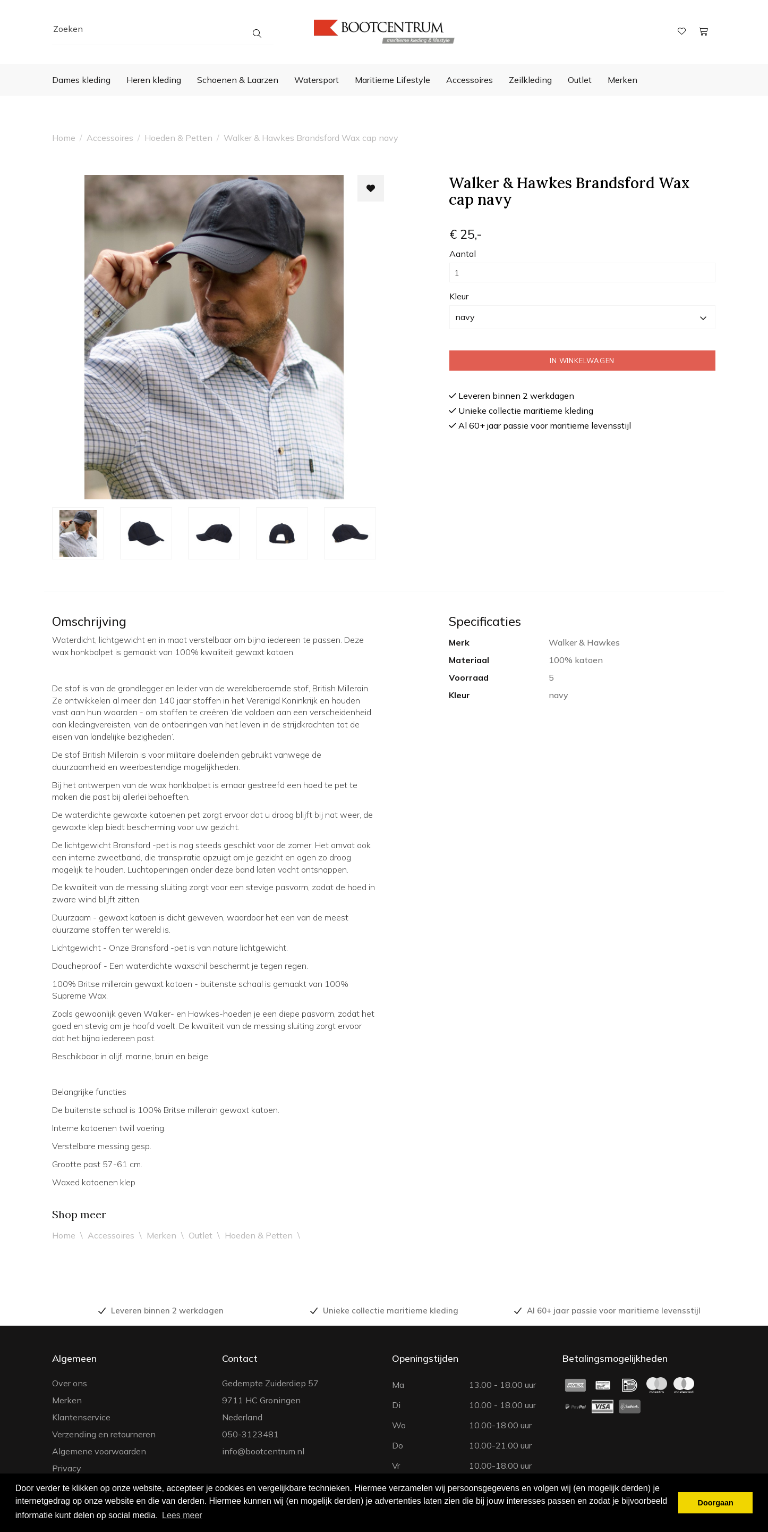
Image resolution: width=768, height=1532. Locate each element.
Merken (622, 79)
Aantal (462, 253)
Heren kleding (153, 79)
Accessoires (469, 79)
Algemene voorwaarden (99, 1451)
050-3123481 (250, 1434)
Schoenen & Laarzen (237, 79)
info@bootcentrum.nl (263, 1451)
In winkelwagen (582, 360)
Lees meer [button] (182, 1515)
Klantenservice (81, 1417)
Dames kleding (81, 79)
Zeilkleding (530, 79)
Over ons (69, 1383)
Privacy (66, 1468)
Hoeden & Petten (178, 137)
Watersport (316, 79)
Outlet (580, 79)
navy (581, 317)
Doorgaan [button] (715, 1502)
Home (63, 137)
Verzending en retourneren (104, 1434)
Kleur (458, 296)
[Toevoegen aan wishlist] (370, 188)
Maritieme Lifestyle (392, 79)
